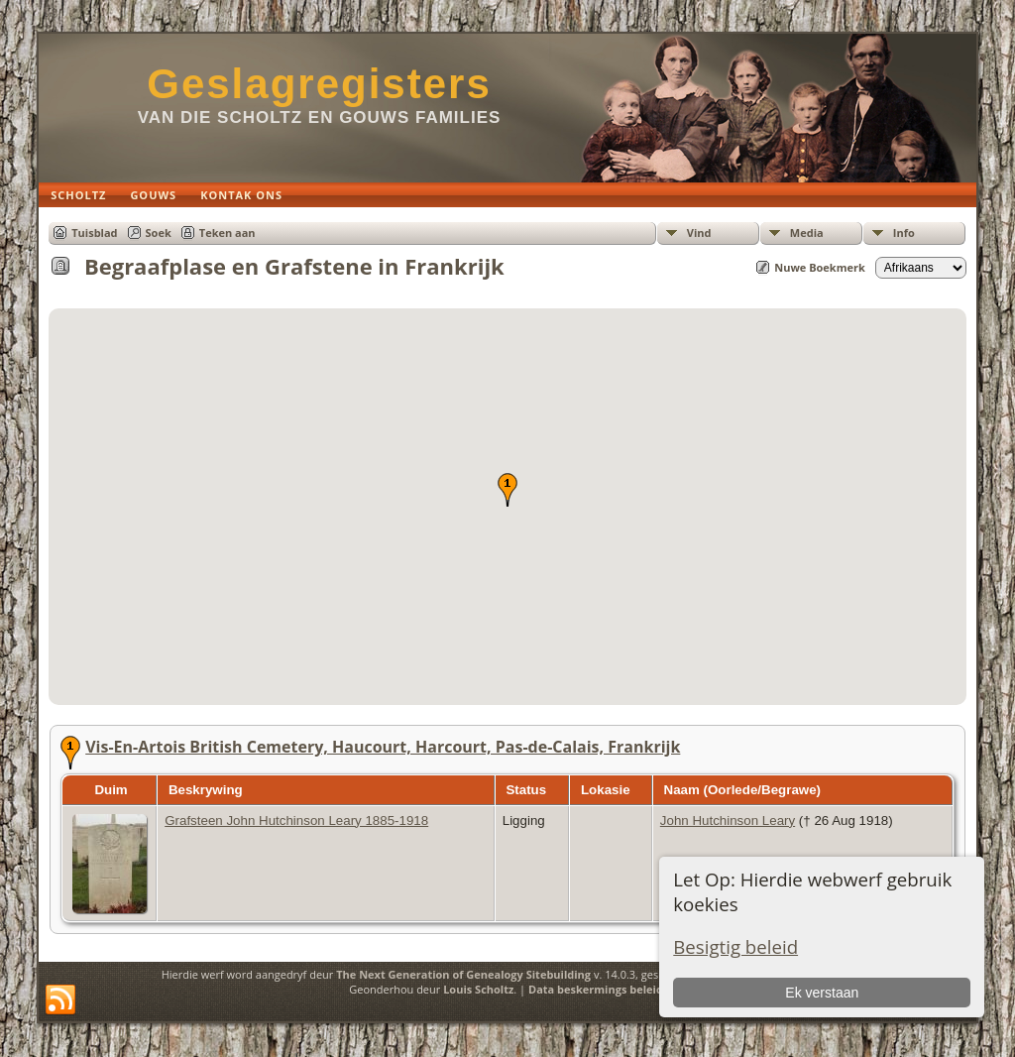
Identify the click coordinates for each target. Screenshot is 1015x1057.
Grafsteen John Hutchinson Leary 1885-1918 (296, 820)
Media (807, 232)
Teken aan (227, 232)
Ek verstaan (821, 992)
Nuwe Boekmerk (819, 267)
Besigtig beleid (735, 946)
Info (904, 232)
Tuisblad (94, 232)
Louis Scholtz (478, 989)
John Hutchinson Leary (727, 820)
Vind (699, 232)
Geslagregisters (319, 83)
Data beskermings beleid (595, 989)
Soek (158, 232)
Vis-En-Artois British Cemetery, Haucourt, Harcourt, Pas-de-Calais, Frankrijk (382, 747)
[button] (507, 490)
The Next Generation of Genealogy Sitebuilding (463, 974)
